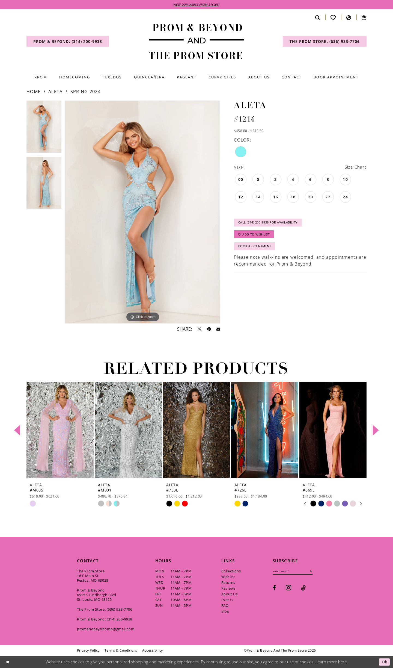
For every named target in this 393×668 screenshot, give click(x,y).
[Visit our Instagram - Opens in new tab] (288, 588)
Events (227, 600)
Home (33, 92)
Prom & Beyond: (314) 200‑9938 (104, 619)
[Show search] (317, 17)
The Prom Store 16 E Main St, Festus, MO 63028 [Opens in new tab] (92, 576)
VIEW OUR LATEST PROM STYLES (196, 4)
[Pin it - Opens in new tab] (209, 329)
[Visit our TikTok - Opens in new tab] (303, 588)
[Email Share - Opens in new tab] (218, 329)
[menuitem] (67, 41)
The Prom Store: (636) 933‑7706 (104, 609)
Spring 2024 (85, 92)
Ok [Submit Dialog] (384, 662)
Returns (228, 582)
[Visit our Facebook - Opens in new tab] (274, 588)
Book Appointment (256, 248)
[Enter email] (294, 571)
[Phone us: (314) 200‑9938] (67, 41)
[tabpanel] (43, 129)
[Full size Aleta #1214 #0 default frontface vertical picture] (143, 212)
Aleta (55, 92)
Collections (231, 571)
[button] (348, 17)
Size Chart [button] (354, 167)
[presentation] (60, 430)
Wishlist (228, 577)
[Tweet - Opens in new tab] (199, 329)
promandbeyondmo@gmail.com (105, 629)
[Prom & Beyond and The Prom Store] (196, 42)
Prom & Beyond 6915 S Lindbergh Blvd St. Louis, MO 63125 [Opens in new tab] (96, 595)
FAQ (225, 605)
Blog (225, 611)
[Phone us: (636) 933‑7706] (325, 41)
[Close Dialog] (8, 662)
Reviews (228, 588)
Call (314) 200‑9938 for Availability (271, 223)
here (342, 662)
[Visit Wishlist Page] (333, 17)
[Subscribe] (313, 571)
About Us (229, 594)
